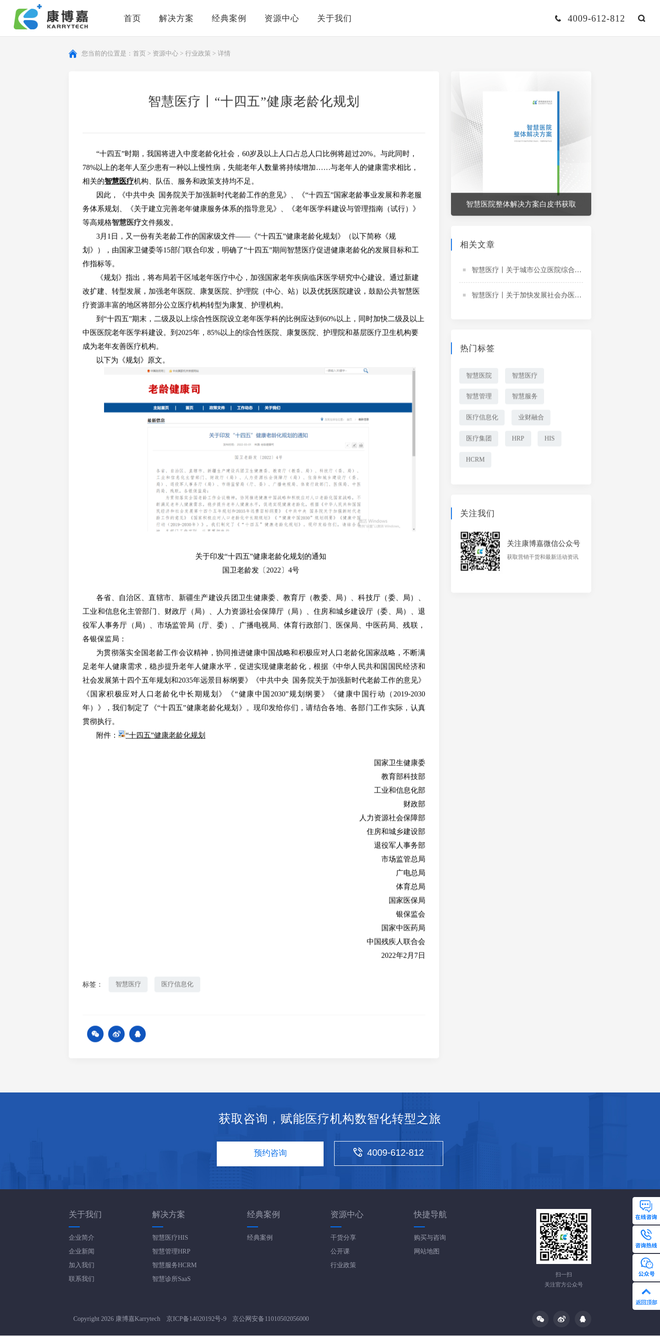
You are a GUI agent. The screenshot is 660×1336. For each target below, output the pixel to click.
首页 (132, 18)
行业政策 (198, 54)
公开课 (340, 1251)
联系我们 (81, 1279)
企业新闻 (81, 1251)
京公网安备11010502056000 (271, 1319)
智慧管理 (479, 397)
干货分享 (343, 1238)
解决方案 (176, 18)
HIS (550, 440)
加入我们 (81, 1265)
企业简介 (81, 1238)
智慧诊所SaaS (171, 1279)
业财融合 (531, 419)
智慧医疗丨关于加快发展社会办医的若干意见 (540, 296)
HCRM (475, 461)
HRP (518, 440)
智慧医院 (479, 376)
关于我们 (334, 18)
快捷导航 (430, 1215)
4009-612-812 (390, 1153)
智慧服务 (525, 397)
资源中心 (281, 18)
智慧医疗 (128, 985)
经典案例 (229, 18)
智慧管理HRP (171, 1251)
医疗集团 (479, 440)
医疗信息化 (178, 985)
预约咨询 (269, 1154)
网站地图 (427, 1251)
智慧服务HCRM (174, 1265)
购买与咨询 (430, 1238)
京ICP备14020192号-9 (196, 1319)
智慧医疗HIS (170, 1238)
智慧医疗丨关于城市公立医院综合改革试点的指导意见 (554, 271)
